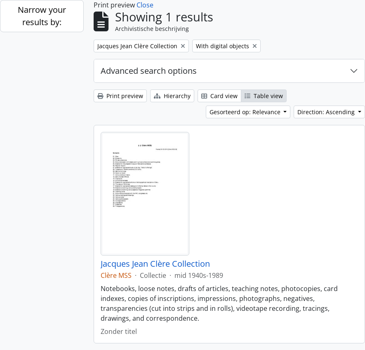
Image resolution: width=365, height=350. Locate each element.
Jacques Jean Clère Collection (155, 264)
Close (145, 4)
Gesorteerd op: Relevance (246, 112)
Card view (219, 96)
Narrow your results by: (42, 16)
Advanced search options (149, 70)
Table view (264, 96)
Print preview (120, 96)
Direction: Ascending (326, 112)
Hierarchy (172, 96)
